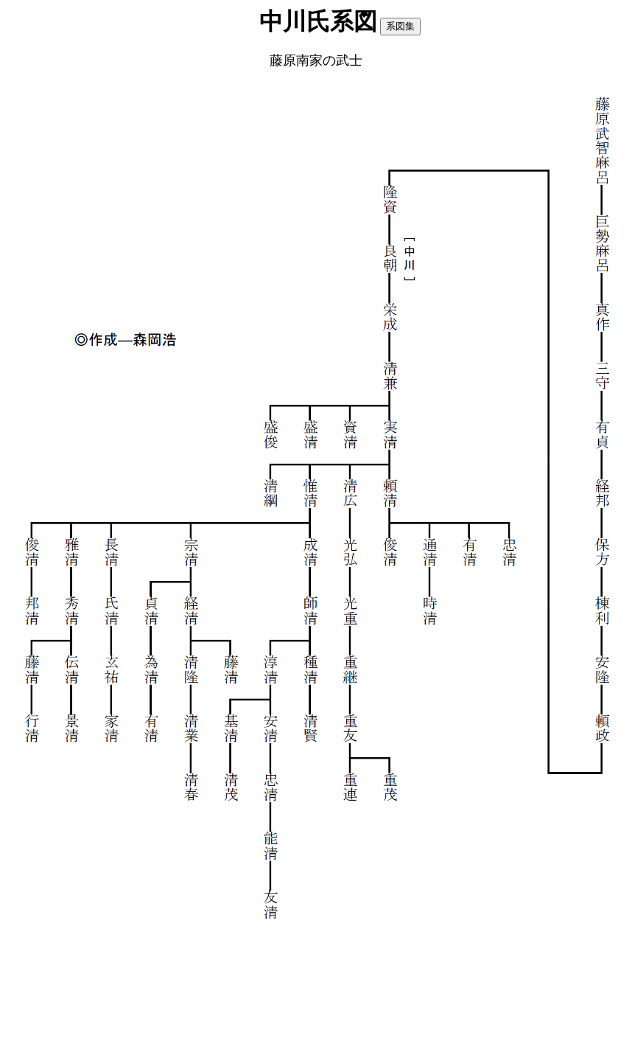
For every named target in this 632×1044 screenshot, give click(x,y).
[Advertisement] (316, 975)
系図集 (400, 26)
